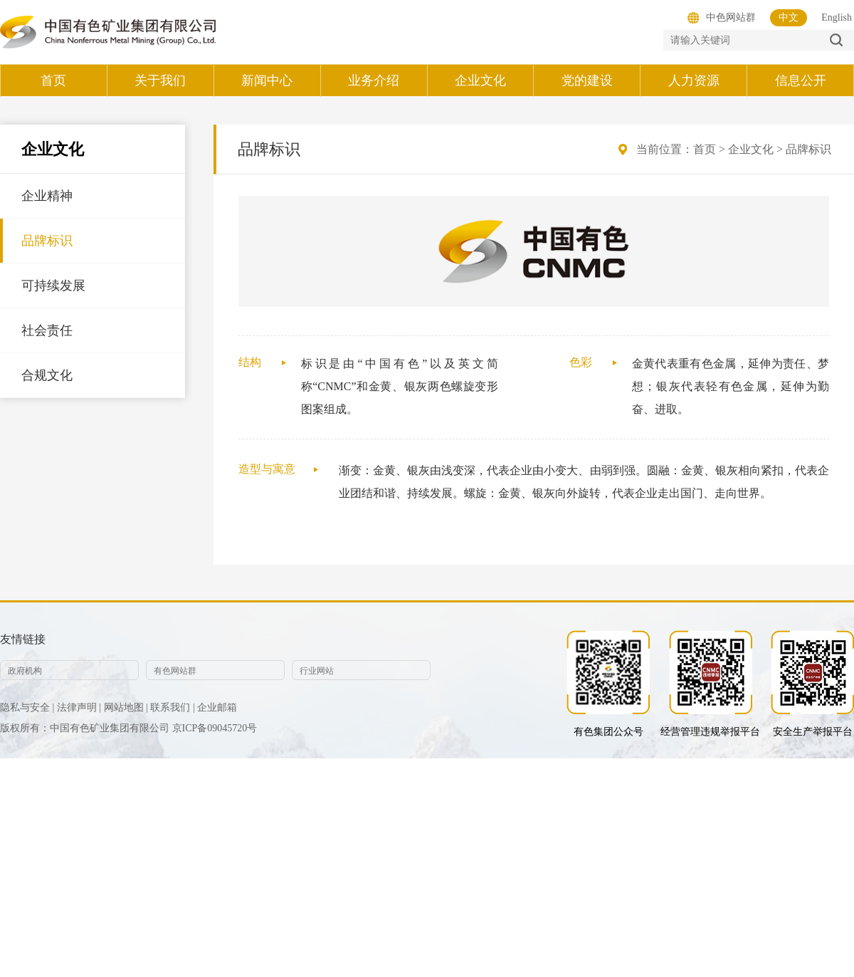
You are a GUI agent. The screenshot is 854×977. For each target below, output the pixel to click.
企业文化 (751, 149)
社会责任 (47, 330)
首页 (704, 149)
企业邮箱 (217, 707)
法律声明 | (79, 707)
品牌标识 (47, 241)
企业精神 (47, 196)
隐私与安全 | (27, 707)
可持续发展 (53, 285)
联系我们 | (172, 707)
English (836, 17)
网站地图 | (126, 707)
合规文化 (47, 375)
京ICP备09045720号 (215, 728)
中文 (788, 17)
